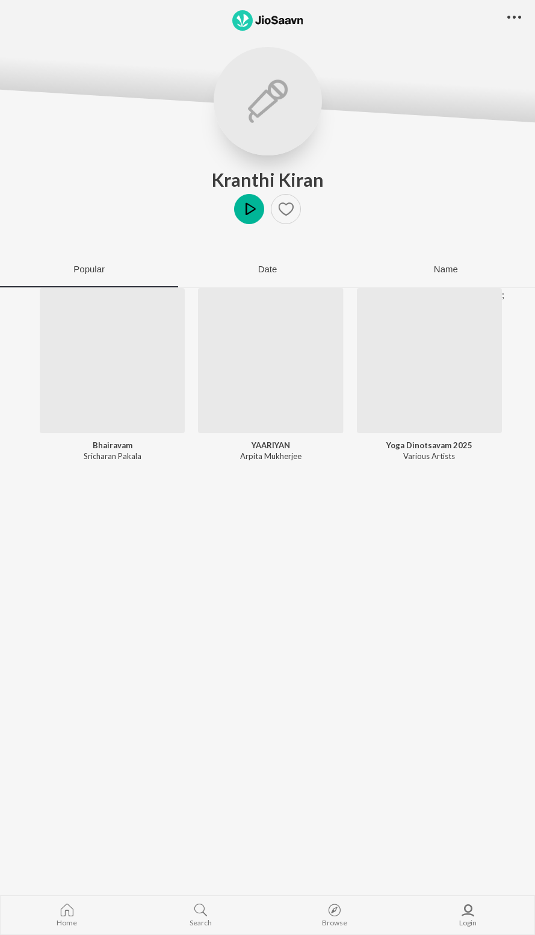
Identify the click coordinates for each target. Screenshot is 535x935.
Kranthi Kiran (268, 179)
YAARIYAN (271, 445)
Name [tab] (446, 269)
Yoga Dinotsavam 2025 (429, 445)
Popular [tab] (89, 269)
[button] (286, 209)
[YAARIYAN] (270, 360)
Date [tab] (267, 269)
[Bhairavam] (112, 360)
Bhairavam (112, 445)
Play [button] (249, 209)
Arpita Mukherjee (271, 456)
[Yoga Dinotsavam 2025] (429, 360)
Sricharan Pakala (112, 456)
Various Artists (429, 456)
